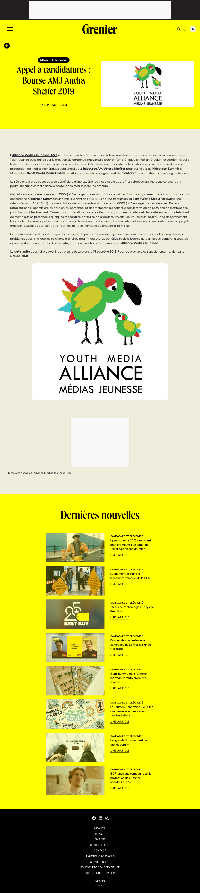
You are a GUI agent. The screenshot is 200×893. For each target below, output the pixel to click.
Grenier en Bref (100, 861)
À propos (100, 828)
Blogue (100, 833)
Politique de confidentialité (100, 867)
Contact (100, 850)
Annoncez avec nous (100, 856)
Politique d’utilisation (100, 873)
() (34, 155)
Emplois (100, 839)
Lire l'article (119, 555)
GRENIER (100, 881)
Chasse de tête (100, 845)
